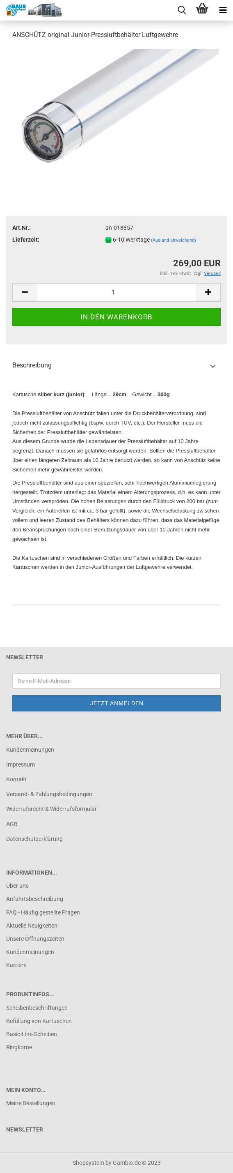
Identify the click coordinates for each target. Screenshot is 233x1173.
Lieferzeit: (25, 239)
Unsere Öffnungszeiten (35, 938)
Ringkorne (19, 1047)
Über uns (17, 885)
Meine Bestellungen (30, 1103)
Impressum (20, 764)
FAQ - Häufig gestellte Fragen (43, 912)
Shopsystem (88, 1162)
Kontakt (16, 779)
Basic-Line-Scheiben (31, 1034)
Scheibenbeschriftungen (37, 1007)
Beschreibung (32, 365)
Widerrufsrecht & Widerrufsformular (51, 809)
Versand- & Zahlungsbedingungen (49, 794)
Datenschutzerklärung (34, 839)
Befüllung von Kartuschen (39, 1021)
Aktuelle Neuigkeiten (31, 925)
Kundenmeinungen (30, 749)
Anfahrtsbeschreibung (34, 899)
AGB (12, 824)
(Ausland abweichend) (173, 240)
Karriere (16, 965)
